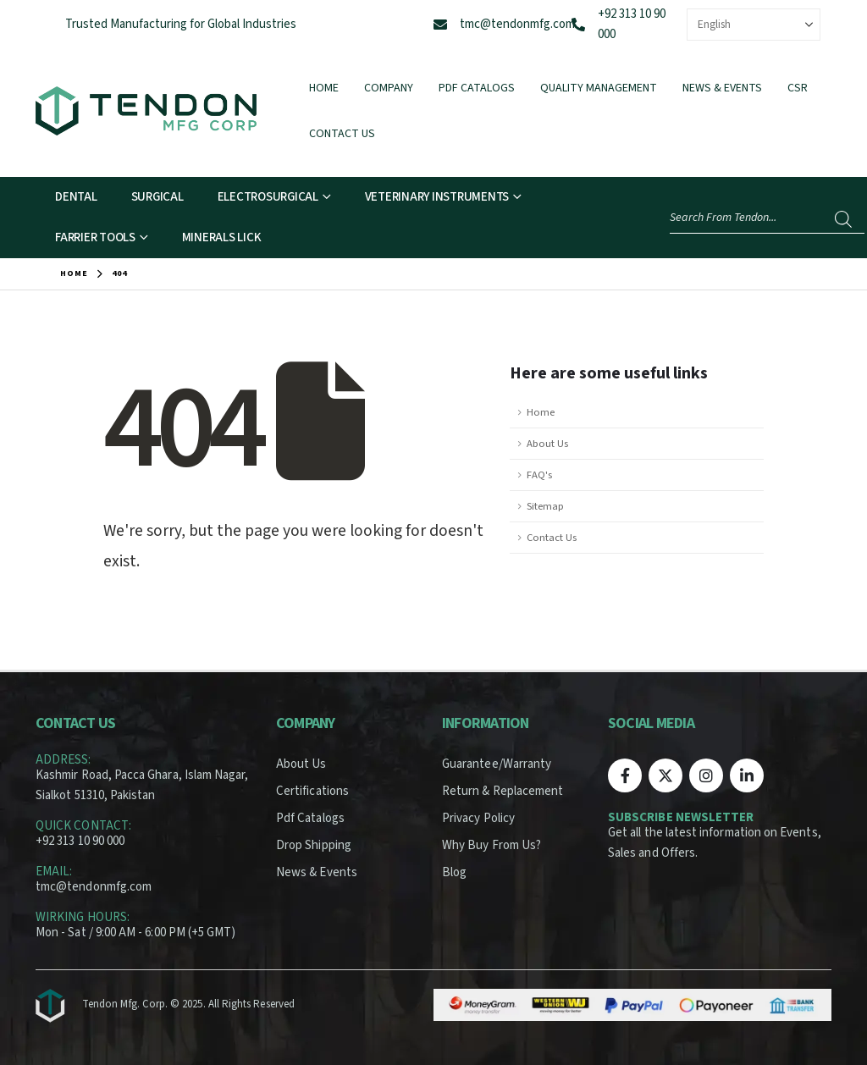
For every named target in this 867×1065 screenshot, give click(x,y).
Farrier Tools (95, 237)
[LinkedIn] (747, 775)
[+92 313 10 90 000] (578, 24)
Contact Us (342, 133)
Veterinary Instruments (437, 197)
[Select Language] (753, 24)
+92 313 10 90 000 (80, 841)
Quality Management (598, 88)
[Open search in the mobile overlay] (767, 218)
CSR (797, 88)
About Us (547, 443)
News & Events (722, 88)
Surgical (157, 197)
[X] (665, 775)
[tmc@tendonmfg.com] (440, 24)
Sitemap (545, 506)
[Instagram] (706, 775)
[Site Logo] (146, 110)
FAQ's (539, 475)
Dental (76, 197)
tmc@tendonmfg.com (517, 24)
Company (388, 88)
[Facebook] (625, 775)
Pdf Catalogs (477, 88)
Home (324, 88)
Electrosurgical (268, 197)
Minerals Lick (222, 237)
